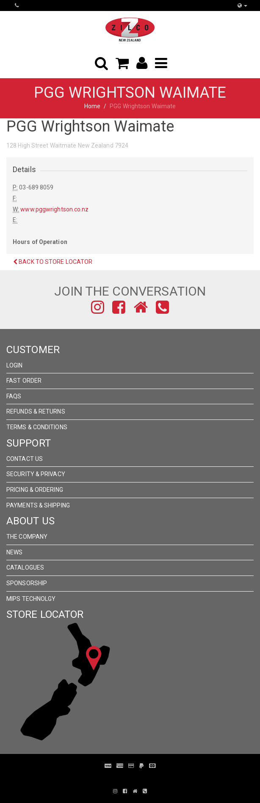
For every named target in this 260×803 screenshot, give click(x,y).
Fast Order (23, 380)
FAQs (13, 396)
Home (92, 106)
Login (14, 365)
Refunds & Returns (35, 411)
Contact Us (24, 458)
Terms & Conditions (36, 427)
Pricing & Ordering (34, 489)
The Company (26, 536)
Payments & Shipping (38, 505)
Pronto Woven (124, 778)
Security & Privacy (35, 474)
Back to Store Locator (52, 261)
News (14, 552)
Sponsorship (26, 583)
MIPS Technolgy (30, 598)
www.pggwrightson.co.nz (54, 209)
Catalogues (25, 567)
